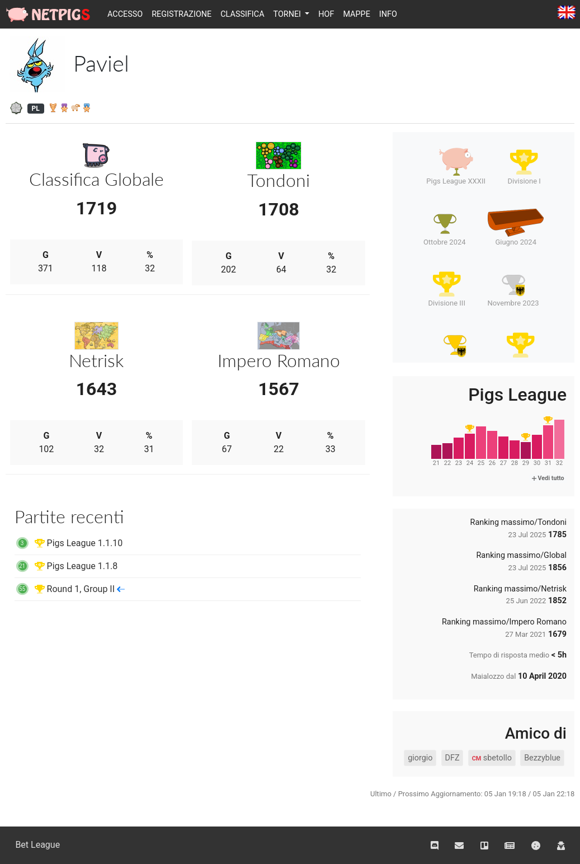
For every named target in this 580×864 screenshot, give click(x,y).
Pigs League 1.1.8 (66, 566)
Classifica (242, 14)
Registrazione (181, 14)
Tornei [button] (288, 14)
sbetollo (492, 758)
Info (388, 14)
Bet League (37, 844)
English (567, 13)
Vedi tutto (548, 478)
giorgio (420, 758)
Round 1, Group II (70, 589)
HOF (326, 14)
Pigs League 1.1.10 (69, 543)
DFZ (452, 758)
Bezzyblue (542, 758)
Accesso (125, 14)
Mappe (356, 14)
